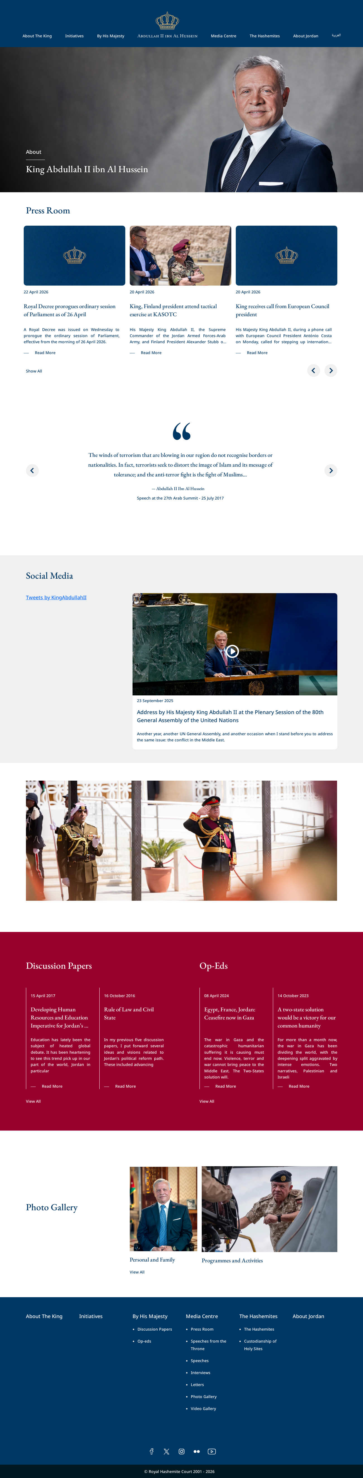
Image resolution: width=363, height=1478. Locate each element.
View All (33, 1101)
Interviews (200, 1372)
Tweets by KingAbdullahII (56, 597)
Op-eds (144, 1341)
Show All (34, 371)
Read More (45, 352)
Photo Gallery (204, 1396)
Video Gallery (203, 1408)
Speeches (200, 1360)
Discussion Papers (155, 1329)
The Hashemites (265, 35)
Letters (197, 1384)
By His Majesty (110, 35)
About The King (37, 35)
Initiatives (74, 35)
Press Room (202, 1329)
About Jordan (305, 35)
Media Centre (223, 35)
